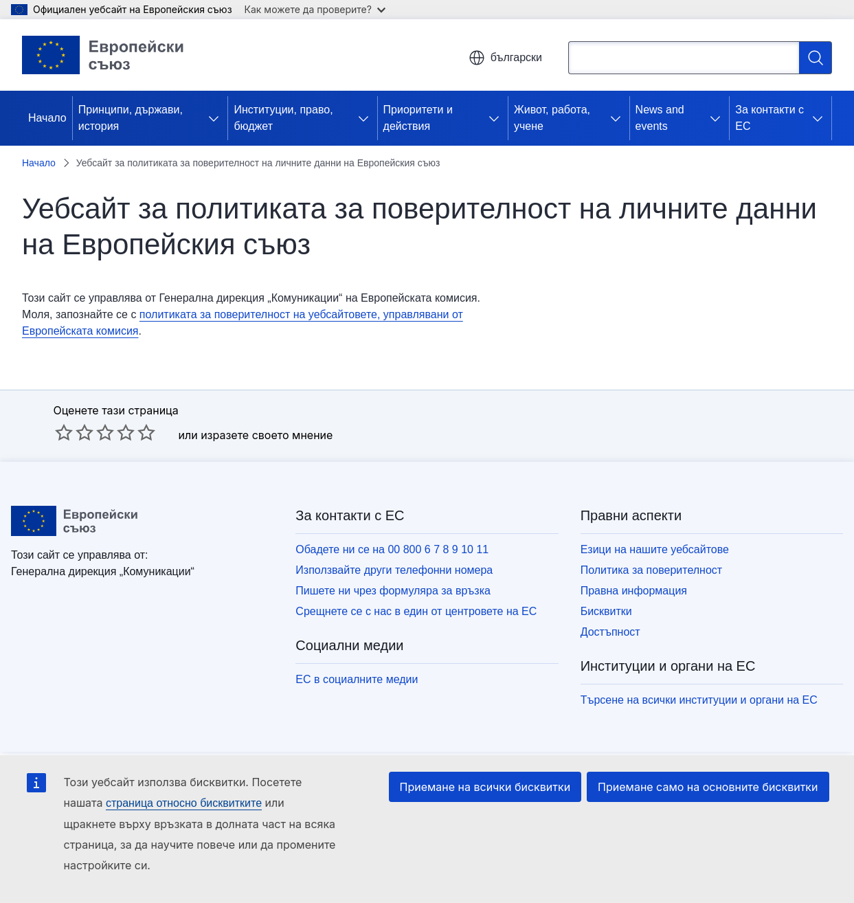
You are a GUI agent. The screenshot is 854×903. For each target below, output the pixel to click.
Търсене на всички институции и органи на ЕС (699, 700)
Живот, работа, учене (552, 118)
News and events (660, 118)
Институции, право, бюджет (283, 118)
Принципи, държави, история (130, 118)
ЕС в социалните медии (356, 679)
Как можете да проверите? (315, 9)
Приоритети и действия (418, 118)
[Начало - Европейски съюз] (103, 55)
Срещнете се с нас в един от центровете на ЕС (416, 611)
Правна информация (634, 591)
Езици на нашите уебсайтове (655, 549)
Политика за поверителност (652, 570)
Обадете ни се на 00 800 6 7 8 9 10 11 (391, 549)
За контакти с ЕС (769, 118)
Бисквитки (606, 611)
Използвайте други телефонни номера (394, 570)
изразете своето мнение (267, 435)
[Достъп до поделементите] (216, 118)
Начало (47, 118)
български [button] (505, 57)
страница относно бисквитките (184, 803)
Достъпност (610, 632)
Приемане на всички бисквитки (485, 787)
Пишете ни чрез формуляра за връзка (393, 591)
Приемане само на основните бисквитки (708, 787)
